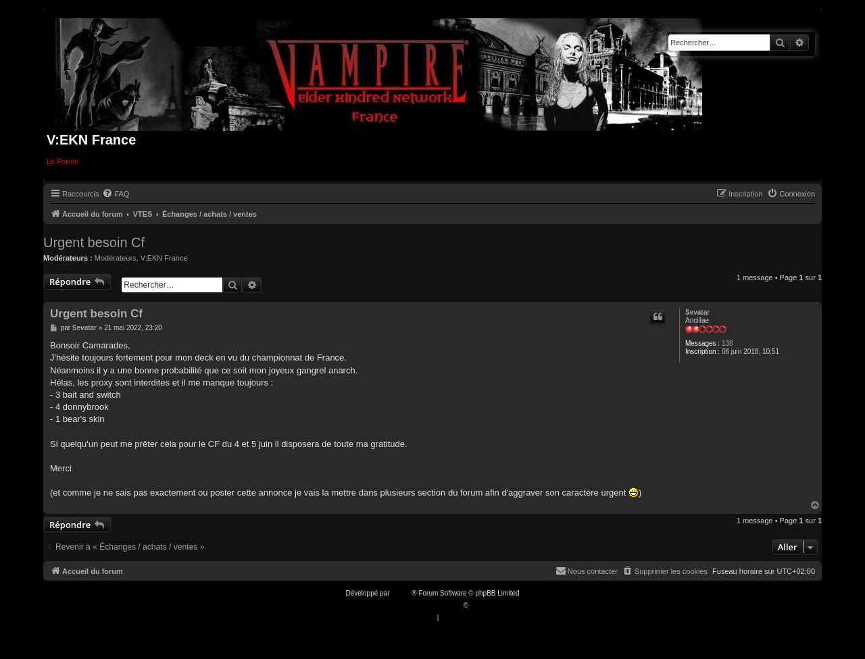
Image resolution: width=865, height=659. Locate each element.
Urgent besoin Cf (94, 242)
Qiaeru (480, 605)
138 (727, 343)
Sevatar (697, 312)
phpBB (401, 593)
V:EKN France (164, 258)
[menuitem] (115, 194)
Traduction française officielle (418, 605)
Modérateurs (116, 258)
